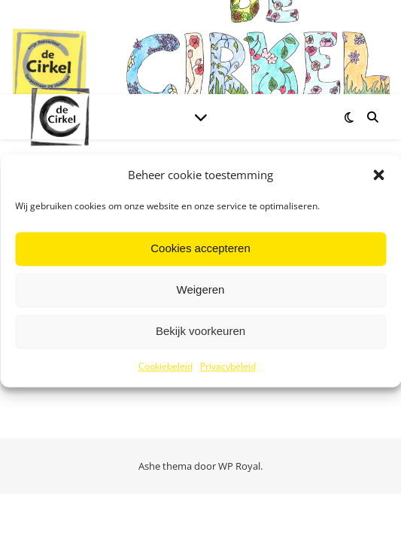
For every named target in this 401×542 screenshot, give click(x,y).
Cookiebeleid (165, 366)
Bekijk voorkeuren (200, 331)
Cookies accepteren (200, 248)
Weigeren (201, 290)
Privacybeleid (228, 366)
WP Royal (239, 466)
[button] (378, 175)
